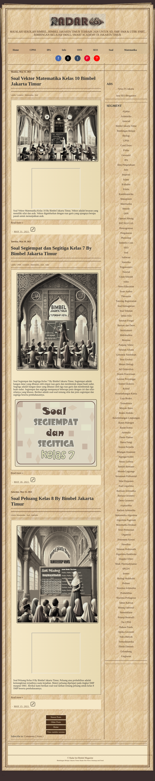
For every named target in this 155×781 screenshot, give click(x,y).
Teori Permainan (126, 530)
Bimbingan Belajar (126, 131)
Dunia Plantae (126, 437)
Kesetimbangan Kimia (126, 393)
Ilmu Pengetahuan (126, 165)
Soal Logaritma (126, 486)
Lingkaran (126, 656)
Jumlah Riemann (126, 466)
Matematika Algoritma (126, 515)
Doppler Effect (126, 559)
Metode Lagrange (126, 471)
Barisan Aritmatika (126, 510)
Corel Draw (126, 145)
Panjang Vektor (126, 345)
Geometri (20, 95)
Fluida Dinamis (126, 646)
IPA (49, 50)
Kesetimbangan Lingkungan (126, 418)
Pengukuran (126, 233)
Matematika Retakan (126, 525)
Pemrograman (126, 228)
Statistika (34, 515)
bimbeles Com (126, 243)
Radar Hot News (85, 760)
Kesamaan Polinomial (126, 476)
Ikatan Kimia (126, 427)
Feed (102, 760)
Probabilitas (126, 593)
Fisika (126, 150)
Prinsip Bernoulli (126, 617)
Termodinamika (126, 641)
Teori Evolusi (126, 359)
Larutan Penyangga (126, 379)
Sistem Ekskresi (126, 384)
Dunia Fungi (126, 442)
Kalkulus (126, 184)
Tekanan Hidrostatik (126, 549)
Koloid (126, 388)
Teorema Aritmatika (126, 588)
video (47, 265)
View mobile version (56, 732)
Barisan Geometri (126, 495)
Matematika (130, 50)
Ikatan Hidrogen (126, 422)
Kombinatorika (126, 194)
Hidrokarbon (126, 335)
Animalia (126, 432)
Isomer (126, 573)
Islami (126, 179)
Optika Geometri (126, 632)
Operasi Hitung (126, 218)
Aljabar (126, 111)
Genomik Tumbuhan (126, 354)
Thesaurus (126, 296)
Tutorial (126, 272)
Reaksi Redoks (126, 413)
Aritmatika (126, 116)
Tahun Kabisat (126, 603)
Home (16, 50)
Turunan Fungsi (126, 320)
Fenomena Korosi (126, 539)
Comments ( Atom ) (33, 736)
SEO (95, 50)
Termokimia (126, 403)
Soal (111, 50)
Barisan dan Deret (126, 325)
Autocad (126, 121)
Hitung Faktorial (126, 607)
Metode (126, 208)
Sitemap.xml (95, 760)
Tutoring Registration (126, 301)
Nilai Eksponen (126, 481)
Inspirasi (126, 174)
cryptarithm (126, 505)
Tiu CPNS (126, 622)
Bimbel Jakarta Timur (126, 126)
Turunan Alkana (126, 349)
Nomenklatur (126, 612)
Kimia (126, 189)
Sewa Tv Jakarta (126, 89)
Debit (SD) (126, 316)
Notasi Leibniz (126, 461)
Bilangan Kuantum (126, 452)
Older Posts (56, 722)
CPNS (33, 50)
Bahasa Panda (126, 627)
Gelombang (126, 651)
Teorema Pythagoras (126, 598)
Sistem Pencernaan (126, 374)
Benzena (126, 340)
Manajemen (126, 199)
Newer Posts (56, 717)
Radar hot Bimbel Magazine (81, 758)
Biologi (126, 135)
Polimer (126, 583)
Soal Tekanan (126, 311)
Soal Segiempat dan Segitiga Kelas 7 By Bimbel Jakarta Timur (51, 250)
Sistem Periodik (126, 447)
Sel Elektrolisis (126, 369)
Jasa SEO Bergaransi (126, 95)
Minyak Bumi (126, 408)
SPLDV (126, 568)
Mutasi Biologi (126, 364)
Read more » (17, 222)
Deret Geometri (126, 500)
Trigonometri (126, 267)
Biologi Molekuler (126, 578)
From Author (126, 291)
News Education (126, 286)
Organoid (126, 534)
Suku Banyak (126, 636)
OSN (79, 50)
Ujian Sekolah (126, 276)
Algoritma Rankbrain (126, 554)
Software (126, 257)
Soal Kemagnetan (126, 306)
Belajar (67, 760)
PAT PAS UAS (126, 223)
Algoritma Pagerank (126, 520)
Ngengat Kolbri (126, 457)
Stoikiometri (126, 330)
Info (64, 50)
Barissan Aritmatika (126, 491)
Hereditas (126, 544)
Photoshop (126, 238)
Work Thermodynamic (126, 564)
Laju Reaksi (126, 398)
